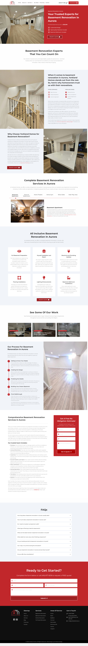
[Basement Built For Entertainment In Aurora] (19, 333)
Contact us (36, 492)
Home (25, 616)
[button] (32, 2)
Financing (26, 625)
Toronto (52, 629)
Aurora (51, 616)
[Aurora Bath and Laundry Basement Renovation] (68, 333)
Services (26, 620)
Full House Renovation (41, 622)
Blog (25, 622)
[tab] (15, 195)
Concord (52, 622)
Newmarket (53, 625)
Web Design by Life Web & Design (54, 644)
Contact (25, 627)
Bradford (52, 620)
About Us (26, 618)
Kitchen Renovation (40, 620)
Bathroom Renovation (41, 618)
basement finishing (24, 162)
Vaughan (52, 631)
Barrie (51, 618)
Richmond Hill (53, 627)
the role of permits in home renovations (59, 217)
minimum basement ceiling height (65, 121)
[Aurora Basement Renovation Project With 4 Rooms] (44, 333)
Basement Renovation (41, 616)
